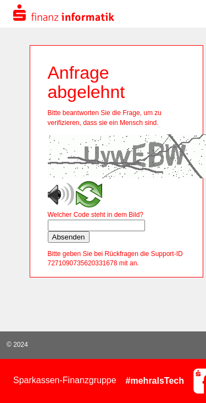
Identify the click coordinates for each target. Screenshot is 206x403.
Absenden (68, 237)
